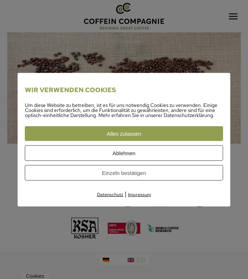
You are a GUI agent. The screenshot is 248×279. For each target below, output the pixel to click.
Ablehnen (123, 153)
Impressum (139, 194)
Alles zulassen (124, 133)
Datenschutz (110, 194)
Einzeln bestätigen (124, 173)
